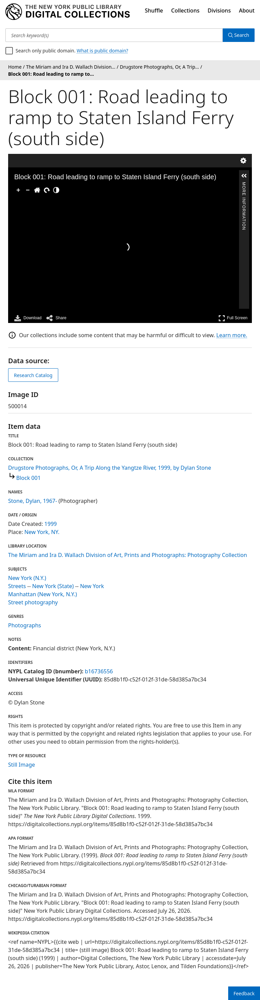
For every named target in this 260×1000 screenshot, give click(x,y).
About (247, 10)
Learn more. (231, 335)
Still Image (21, 764)
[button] (244, 175)
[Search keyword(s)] (114, 35)
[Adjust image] (56, 190)
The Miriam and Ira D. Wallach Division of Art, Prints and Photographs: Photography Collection (127, 555)
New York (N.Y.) (27, 578)
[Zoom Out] (27, 190)
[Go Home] (37, 190)
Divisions (219, 10)
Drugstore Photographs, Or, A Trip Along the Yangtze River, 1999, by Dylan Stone (109, 467)
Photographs (24, 625)
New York (92, 586)
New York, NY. (42, 532)
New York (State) (53, 586)
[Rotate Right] (46, 190)
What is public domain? (102, 50)
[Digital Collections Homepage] (67, 11)
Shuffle (154, 10)
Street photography (33, 602)
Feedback (244, 993)
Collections (185, 10)
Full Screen (233, 318)
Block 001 (28, 478)
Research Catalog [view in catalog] (33, 375)
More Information (243, 185)
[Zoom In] (18, 190)
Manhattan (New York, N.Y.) (42, 594)
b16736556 (99, 671)
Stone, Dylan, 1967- (32, 501)
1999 (50, 524)
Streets (17, 586)
